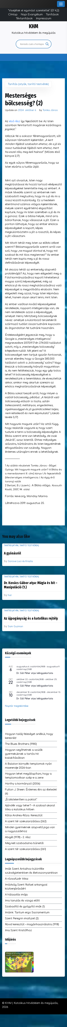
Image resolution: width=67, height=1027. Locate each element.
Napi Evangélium (32, 14)
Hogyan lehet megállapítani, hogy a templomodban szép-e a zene (28, 775)
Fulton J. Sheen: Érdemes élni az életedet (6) (31, 791)
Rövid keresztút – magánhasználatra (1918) (32, 924)
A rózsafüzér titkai (16, 878)
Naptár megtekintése (16, 706)
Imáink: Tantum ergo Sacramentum (27, 912)
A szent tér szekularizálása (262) (25, 821)
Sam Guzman (15, 626)
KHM (33, 26)
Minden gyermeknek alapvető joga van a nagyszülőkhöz (30, 829)
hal (10, 595)
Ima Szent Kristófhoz (18, 930)
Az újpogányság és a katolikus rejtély (31, 618)
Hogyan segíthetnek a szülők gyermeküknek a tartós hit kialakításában (24, 754)
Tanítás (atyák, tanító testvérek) (28, 84)
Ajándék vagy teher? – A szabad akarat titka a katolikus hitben (30, 807)
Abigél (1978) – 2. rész (18, 837)
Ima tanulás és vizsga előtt (22, 900)
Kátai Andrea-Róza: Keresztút (24, 815)
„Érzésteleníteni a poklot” (21, 799)
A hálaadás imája (16, 894)
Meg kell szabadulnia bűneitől (24, 843)
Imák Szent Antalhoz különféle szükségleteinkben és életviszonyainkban (31, 871)
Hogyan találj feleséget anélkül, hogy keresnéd (29, 736)
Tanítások (52, 14)
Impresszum (43, 18)
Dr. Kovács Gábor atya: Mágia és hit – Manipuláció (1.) (30, 585)
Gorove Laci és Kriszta (20, 561)
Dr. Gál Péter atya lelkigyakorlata (34, 673)
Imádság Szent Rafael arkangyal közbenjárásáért (26, 886)
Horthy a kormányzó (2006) (22, 783)
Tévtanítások (24, 18)
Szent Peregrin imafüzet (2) (22, 918)
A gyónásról (12, 553)
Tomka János (50, 110)
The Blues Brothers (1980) (21, 744)
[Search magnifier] (47, 44)
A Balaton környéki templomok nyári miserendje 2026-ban (28, 765)
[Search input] (32, 44)
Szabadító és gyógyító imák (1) (25, 906)
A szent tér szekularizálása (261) (25, 849)
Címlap (13, 14)
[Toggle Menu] (61, 4)
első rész (14, 121)
